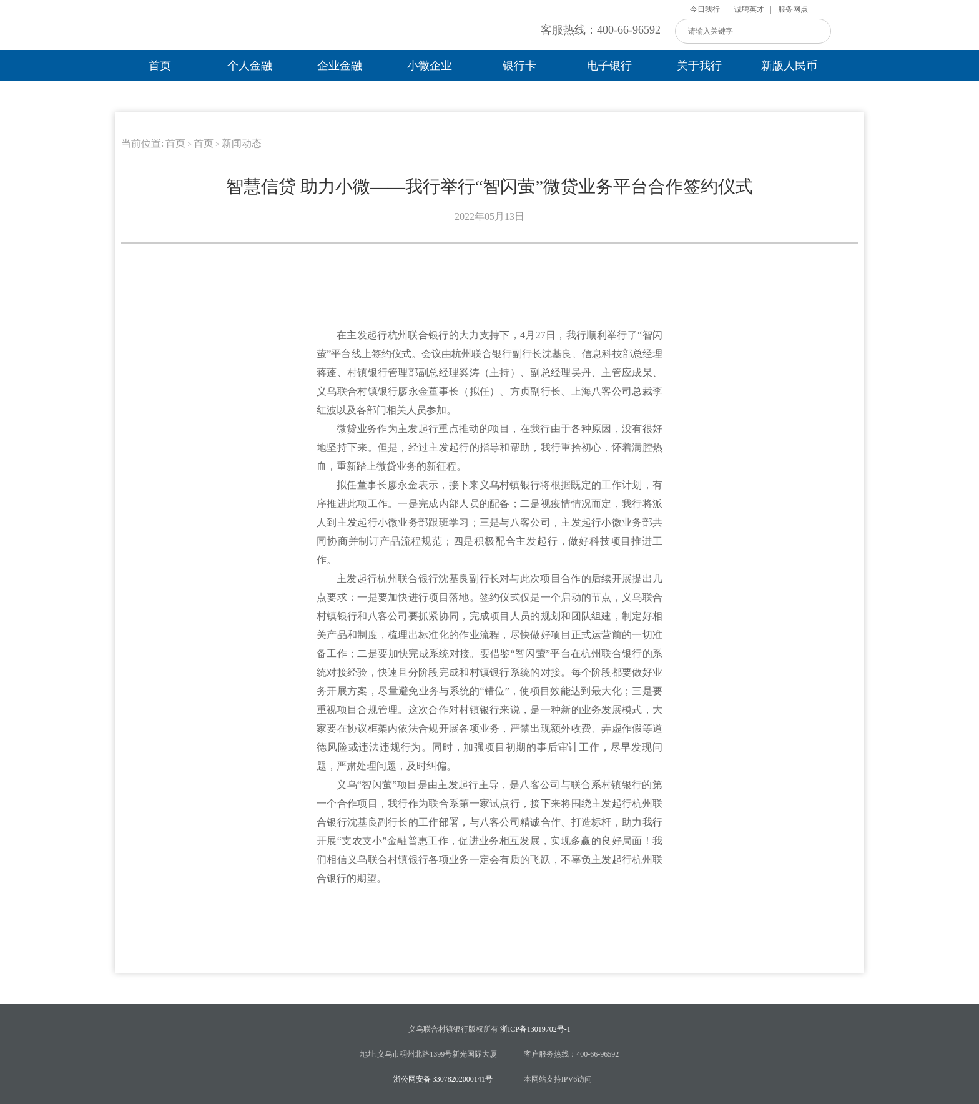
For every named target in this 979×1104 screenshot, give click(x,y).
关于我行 (699, 65)
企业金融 (339, 65)
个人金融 (249, 65)
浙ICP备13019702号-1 (535, 1029)
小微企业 (429, 65)
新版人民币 (789, 65)
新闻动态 (242, 143)
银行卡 (519, 65)
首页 (160, 65)
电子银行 (609, 65)
